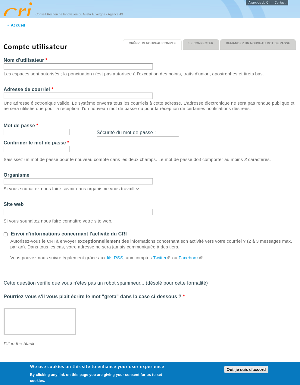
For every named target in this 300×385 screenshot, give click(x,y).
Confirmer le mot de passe (36, 142)
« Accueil (16, 25)
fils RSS (115, 257)
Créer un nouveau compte (155, 42)
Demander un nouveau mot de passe (258, 43)
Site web (14, 204)
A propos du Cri (259, 2)
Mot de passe (21, 125)
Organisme (17, 175)
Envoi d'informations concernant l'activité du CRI (69, 233)
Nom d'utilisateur (25, 60)
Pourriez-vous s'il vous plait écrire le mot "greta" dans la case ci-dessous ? (94, 296)
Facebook (191, 257)
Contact (280, 2)
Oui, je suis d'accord (246, 370)
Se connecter (201, 43)
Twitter (162, 257)
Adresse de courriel (28, 89)
